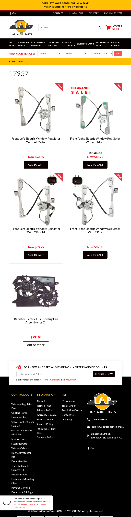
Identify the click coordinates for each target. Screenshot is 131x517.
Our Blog (67, 419)
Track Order (69, 405)
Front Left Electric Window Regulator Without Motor (36, 140)
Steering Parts (19, 443)
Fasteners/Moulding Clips (22, 480)
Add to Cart (36, 164)
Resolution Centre (72, 410)
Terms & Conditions (51, 379)
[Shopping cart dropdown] (114, 27)
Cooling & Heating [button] (53, 43)
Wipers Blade (19, 474)
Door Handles (19, 461)
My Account (69, 400)
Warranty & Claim (46, 414)
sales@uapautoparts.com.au (108, 426)
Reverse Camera (20, 487)
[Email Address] (54, 374)
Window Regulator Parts (22, 406)
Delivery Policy (45, 437)
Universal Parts (24, 43)
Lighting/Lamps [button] (85, 44)
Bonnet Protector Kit (21, 454)
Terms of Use (43, 405)
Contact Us (60, 13)
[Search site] (100, 27)
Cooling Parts (19, 412)
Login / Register (113, 13)
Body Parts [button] (12, 43)
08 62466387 (99, 419)
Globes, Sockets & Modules (21, 432)
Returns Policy (44, 419)
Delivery (93, 13)
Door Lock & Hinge (22, 492)
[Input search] (67, 27)
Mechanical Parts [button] (103, 43)
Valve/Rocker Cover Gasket (22, 423)
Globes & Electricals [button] (68, 43)
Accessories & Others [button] (38, 43)
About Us (77, 13)
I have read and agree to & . (46, 379)
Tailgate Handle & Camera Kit (21, 467)
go (118, 53)
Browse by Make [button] (115, 43)
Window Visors (20, 448)
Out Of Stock (36, 345)
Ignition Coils (18, 438)
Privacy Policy (69, 379)
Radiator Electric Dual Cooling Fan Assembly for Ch (36, 320)
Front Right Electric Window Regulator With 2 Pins (95, 230)
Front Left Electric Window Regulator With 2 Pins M (36, 230)
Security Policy (44, 423)
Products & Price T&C (46, 430)
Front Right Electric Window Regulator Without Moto (95, 140)
